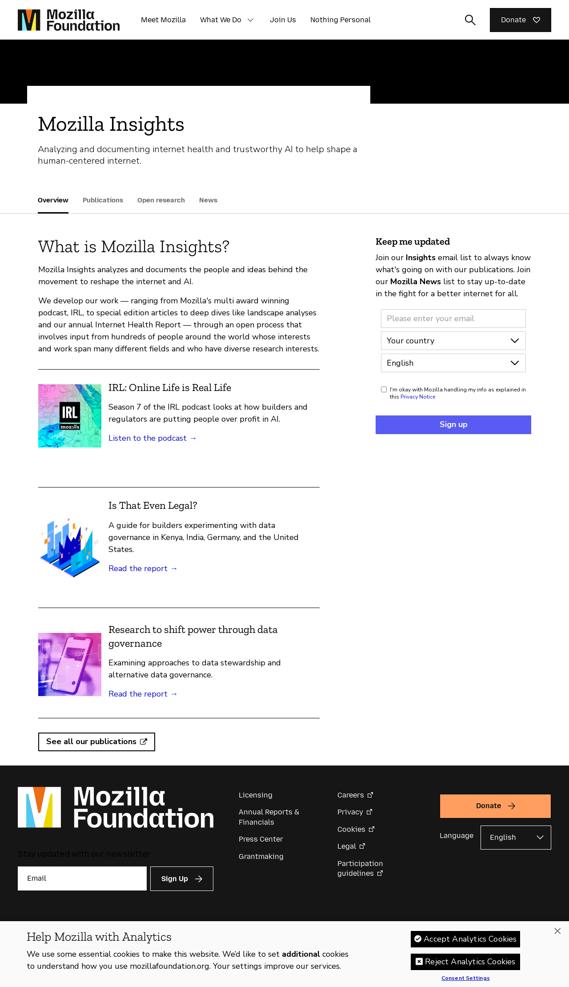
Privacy (350, 812)
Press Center (261, 839)
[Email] (82, 878)
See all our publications (91, 741)
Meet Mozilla (163, 20)
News (208, 200)
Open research (161, 200)
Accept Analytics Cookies (470, 942)
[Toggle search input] (470, 20)
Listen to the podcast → (152, 438)
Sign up (454, 424)
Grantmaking (261, 856)
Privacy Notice (418, 396)
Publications (103, 200)
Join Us (283, 20)
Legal (346, 846)
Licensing (255, 795)
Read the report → (143, 568)
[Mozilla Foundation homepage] (69, 20)
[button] (250, 20)
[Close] (557, 934)
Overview (53, 200)
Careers (350, 795)
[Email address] (453, 318)
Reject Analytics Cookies (470, 964)
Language (456, 835)
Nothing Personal (340, 20)
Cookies (351, 829)
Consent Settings (465, 982)
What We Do (220, 20)
